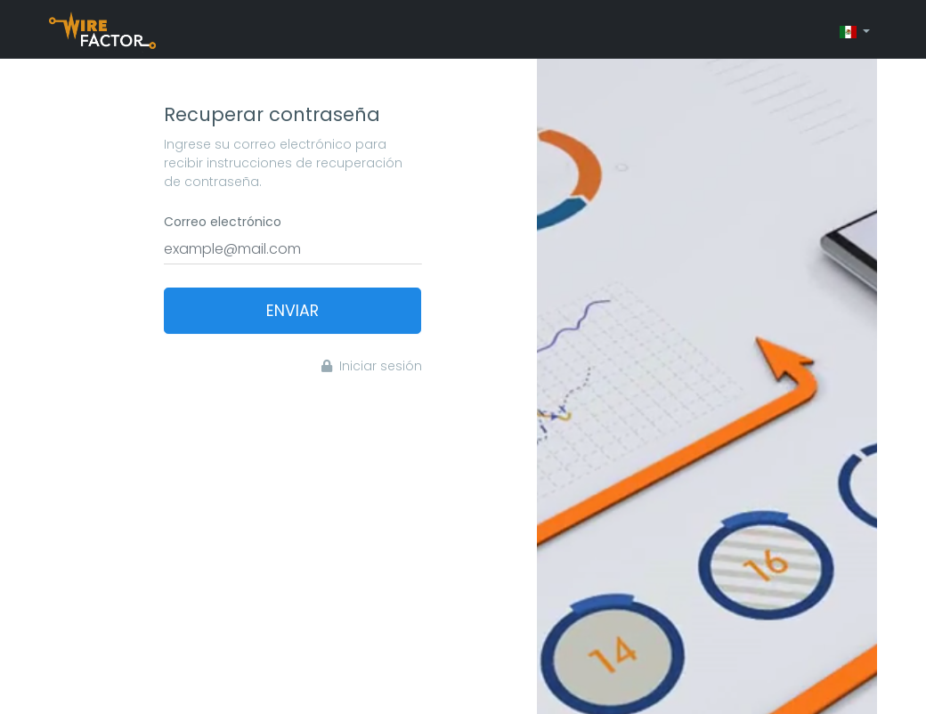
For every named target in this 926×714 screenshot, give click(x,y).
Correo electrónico (222, 222)
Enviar (292, 310)
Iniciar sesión (371, 366)
